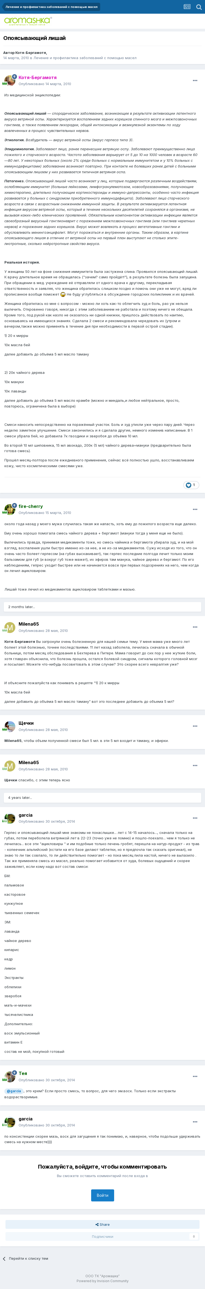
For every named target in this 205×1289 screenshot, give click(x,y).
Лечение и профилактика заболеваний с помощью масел (85, 58)
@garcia (14, 1091)
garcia (26, 815)
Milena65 (29, 624)
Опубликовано (45, 84)
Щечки (26, 723)
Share (103, 1224)
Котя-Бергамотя (30, 52)
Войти (102, 1195)
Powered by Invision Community (103, 1281)
